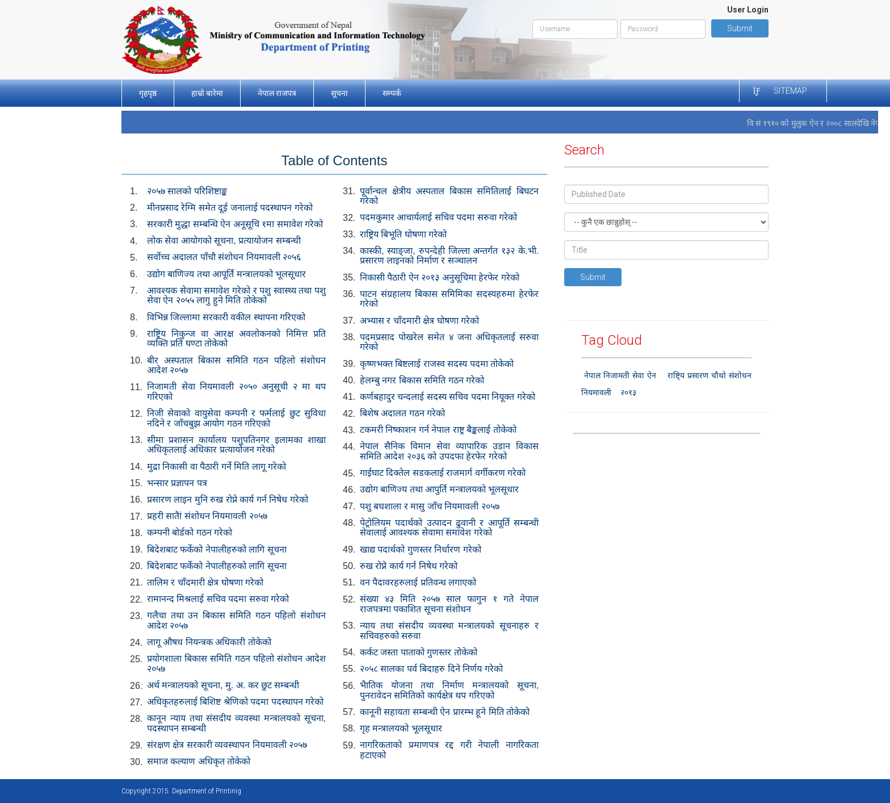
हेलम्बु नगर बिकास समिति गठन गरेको (422, 380)
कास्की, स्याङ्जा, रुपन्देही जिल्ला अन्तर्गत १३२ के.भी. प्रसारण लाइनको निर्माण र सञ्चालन (449, 256)
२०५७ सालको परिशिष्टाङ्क (187, 191)
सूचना (339, 93)
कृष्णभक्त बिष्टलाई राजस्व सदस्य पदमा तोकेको (437, 364)
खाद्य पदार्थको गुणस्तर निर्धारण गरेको (420, 549)
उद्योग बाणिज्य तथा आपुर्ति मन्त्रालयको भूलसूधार (439, 489)
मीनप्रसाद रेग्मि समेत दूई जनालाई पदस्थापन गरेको (230, 207)
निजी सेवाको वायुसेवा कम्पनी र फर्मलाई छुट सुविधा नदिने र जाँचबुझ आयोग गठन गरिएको (236, 418)
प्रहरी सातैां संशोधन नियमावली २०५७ (207, 516)
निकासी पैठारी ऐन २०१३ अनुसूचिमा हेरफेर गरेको (439, 277)
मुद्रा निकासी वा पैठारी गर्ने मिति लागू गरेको (216, 466)
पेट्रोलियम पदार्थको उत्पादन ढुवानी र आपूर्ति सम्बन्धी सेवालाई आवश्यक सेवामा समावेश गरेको (449, 528)
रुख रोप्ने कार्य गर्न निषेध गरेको (408, 566)
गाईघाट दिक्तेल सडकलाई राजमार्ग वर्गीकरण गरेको (443, 473)
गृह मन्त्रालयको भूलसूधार (401, 728)
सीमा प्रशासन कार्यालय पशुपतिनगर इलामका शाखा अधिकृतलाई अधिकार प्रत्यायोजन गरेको (236, 445)
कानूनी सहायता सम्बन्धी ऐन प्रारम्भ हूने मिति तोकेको (445, 712)
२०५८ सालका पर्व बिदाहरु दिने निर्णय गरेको (431, 669)
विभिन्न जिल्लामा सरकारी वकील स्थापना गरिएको (226, 317)
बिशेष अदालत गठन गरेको (402, 413)
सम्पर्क (392, 93)
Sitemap (790, 90)
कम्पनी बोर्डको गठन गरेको (189, 532)
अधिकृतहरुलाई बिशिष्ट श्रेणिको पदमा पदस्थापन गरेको (235, 701)
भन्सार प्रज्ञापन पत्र (177, 483)
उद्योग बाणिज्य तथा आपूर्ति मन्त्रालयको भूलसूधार (226, 274)
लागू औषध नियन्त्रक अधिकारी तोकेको (209, 642)
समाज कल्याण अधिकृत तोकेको (198, 761)
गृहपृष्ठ (148, 93)
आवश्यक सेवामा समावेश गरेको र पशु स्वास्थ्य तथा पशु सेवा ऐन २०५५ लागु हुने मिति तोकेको (236, 296)
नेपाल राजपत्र (277, 93)
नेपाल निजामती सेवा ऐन (620, 375)
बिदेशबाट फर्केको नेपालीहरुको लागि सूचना (217, 549)
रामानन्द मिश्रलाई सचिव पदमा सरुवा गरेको (218, 599)
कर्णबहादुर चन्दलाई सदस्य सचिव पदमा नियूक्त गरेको (447, 397)
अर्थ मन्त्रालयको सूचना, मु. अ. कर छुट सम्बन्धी (223, 685)
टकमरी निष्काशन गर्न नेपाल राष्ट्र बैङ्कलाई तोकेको (438, 429)
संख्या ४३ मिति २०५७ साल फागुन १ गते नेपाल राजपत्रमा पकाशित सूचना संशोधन (449, 604)
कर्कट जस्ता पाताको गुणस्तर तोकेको (418, 652)
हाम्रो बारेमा (207, 93)
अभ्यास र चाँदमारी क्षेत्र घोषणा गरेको (419, 320)
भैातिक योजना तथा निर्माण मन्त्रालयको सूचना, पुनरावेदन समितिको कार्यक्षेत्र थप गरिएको (449, 690)
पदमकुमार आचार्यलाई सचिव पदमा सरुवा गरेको (438, 217)
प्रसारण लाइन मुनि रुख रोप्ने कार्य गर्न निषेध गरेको (227, 499)
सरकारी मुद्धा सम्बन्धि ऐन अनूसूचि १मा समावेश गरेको (235, 224)
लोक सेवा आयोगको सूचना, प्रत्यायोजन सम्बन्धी (224, 240)
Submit (740, 28)
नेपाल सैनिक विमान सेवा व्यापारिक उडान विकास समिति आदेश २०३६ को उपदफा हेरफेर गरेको (449, 451)
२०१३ (628, 392)
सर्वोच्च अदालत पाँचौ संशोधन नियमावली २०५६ (224, 257)
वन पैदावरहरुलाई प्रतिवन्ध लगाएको (418, 582)
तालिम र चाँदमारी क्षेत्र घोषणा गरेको (205, 582)
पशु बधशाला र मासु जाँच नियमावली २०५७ (429, 506)
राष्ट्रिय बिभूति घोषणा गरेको (403, 234)
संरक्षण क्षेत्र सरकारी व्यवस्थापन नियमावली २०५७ (227, 745)
